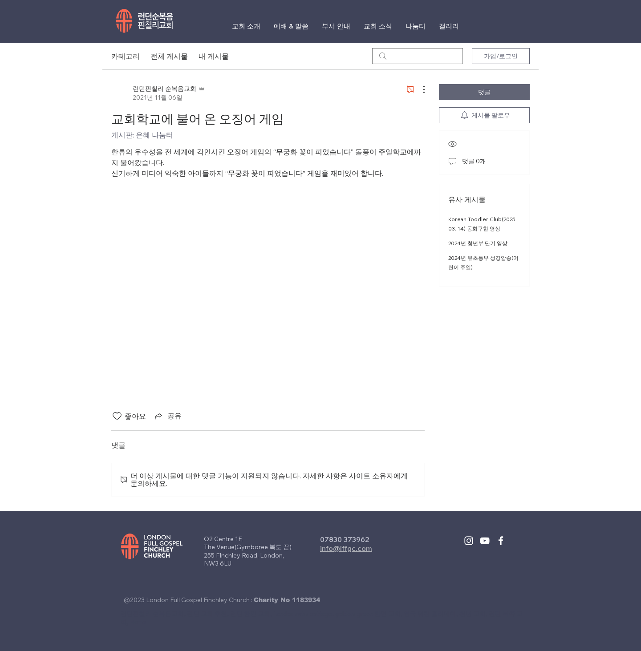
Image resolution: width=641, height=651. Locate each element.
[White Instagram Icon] (469, 540)
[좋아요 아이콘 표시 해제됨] (117, 416)
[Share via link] (167, 416)
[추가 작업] (419, 89)
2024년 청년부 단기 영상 (477, 243)
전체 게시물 (169, 56)
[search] (417, 56)
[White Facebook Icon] (501, 540)
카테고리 (125, 56)
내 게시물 (214, 56)
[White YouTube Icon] (485, 540)
